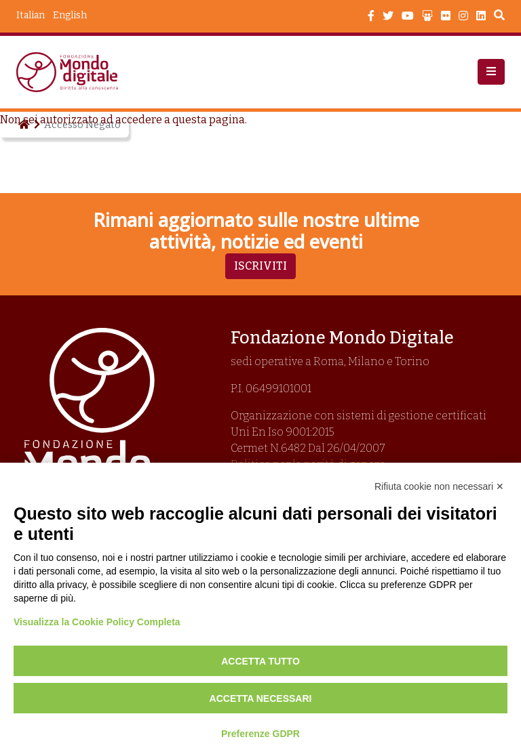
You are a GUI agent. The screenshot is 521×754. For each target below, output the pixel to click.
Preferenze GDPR (260, 733)
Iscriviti (260, 265)
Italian (30, 15)
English (70, 15)
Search (499, 17)
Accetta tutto (260, 661)
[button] (491, 72)
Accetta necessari (261, 698)
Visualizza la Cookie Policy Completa (97, 621)
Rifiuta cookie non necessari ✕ (439, 486)
